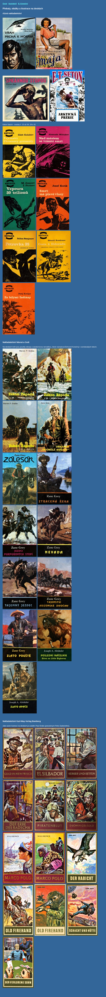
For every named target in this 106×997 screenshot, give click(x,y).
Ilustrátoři (13, 4)
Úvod (5, 4)
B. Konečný (23, 4)
